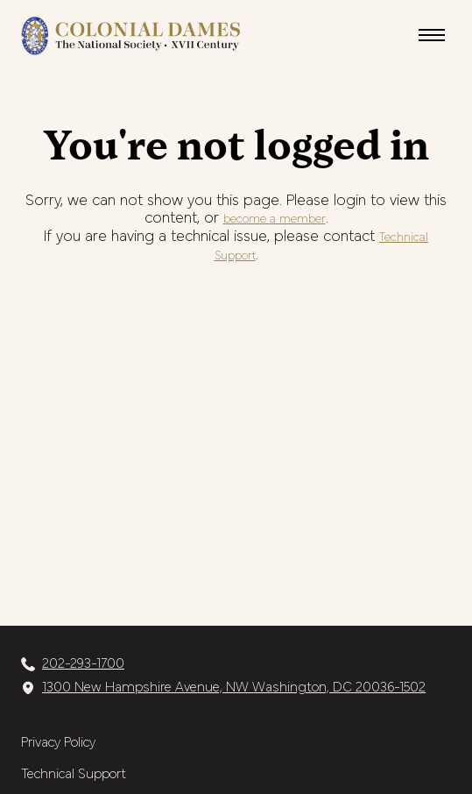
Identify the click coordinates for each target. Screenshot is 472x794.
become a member (274, 219)
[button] (431, 35)
